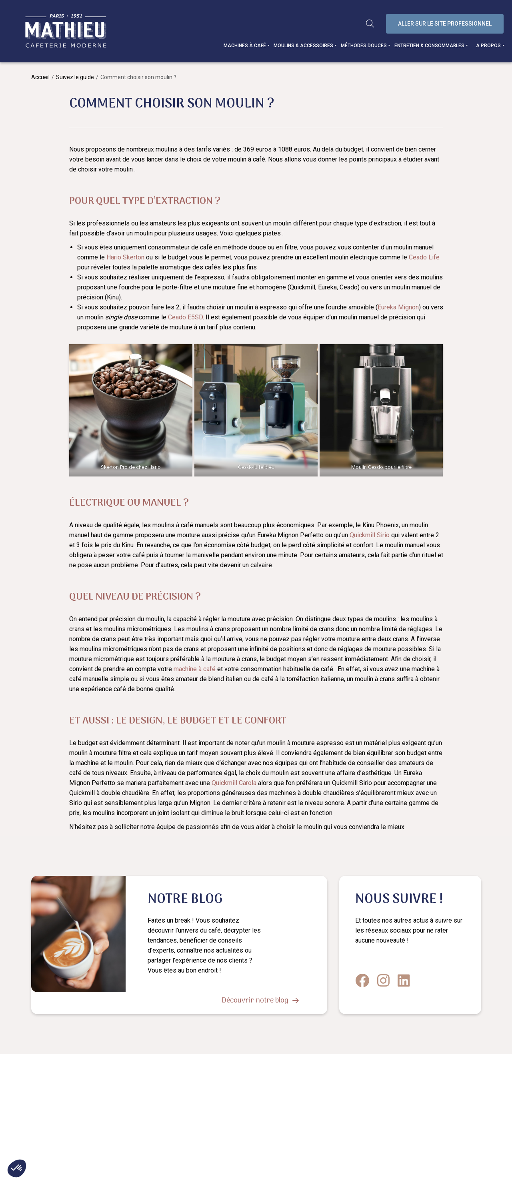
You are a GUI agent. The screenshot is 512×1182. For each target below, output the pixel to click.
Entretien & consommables (431, 45)
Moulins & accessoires (305, 45)
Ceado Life (424, 257)
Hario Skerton (125, 257)
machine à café (195, 669)
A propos (490, 45)
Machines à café (246, 45)
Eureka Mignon (398, 307)
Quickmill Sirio (370, 535)
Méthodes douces (365, 45)
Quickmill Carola (234, 783)
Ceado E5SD (185, 317)
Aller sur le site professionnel (446, 23)
